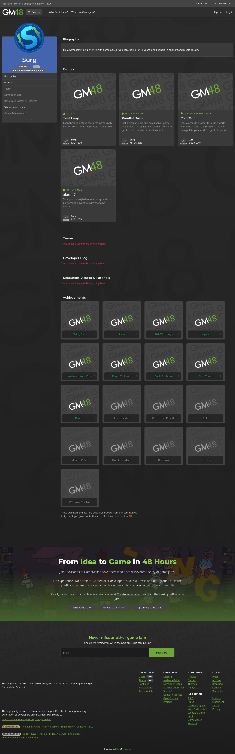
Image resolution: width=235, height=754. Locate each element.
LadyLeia (81, 726)
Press (215, 676)
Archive (216, 680)
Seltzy (26, 734)
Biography (10, 76)
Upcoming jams (196, 705)
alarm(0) (69, 194)
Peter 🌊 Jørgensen (123, 749)
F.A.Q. (191, 698)
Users (142, 676)
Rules (191, 702)
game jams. (167, 572)
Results (192, 676)
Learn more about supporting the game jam (26, 719)
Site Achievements (14, 107)
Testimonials (146, 691)
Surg (73, 139)
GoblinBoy (32, 737)
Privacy (216, 709)
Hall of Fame (146, 687)
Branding (217, 684)
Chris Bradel (74, 734)
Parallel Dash (132, 118)
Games (8, 82)
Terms (215, 705)
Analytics (193, 687)
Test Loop (71, 118)
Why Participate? (58, 12)
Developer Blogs (172, 684)
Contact (216, 687)
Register (218, 12)
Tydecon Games (57, 734)
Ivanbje (43, 734)
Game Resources (172, 694)
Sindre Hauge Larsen (13, 737)
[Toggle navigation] (34, 12)
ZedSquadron (68, 726)
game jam (77, 585)
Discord (167, 676)
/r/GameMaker (171, 680)
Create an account (129, 594)
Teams (142, 680)
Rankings (144, 684)
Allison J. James (50, 726)
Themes (192, 684)
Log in (229, 12)
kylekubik (27, 726)
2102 (91, 726)
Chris (37, 726)
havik (34, 734)
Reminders (218, 691)
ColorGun (188, 118)
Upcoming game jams (149, 607)
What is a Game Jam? (83, 12)
